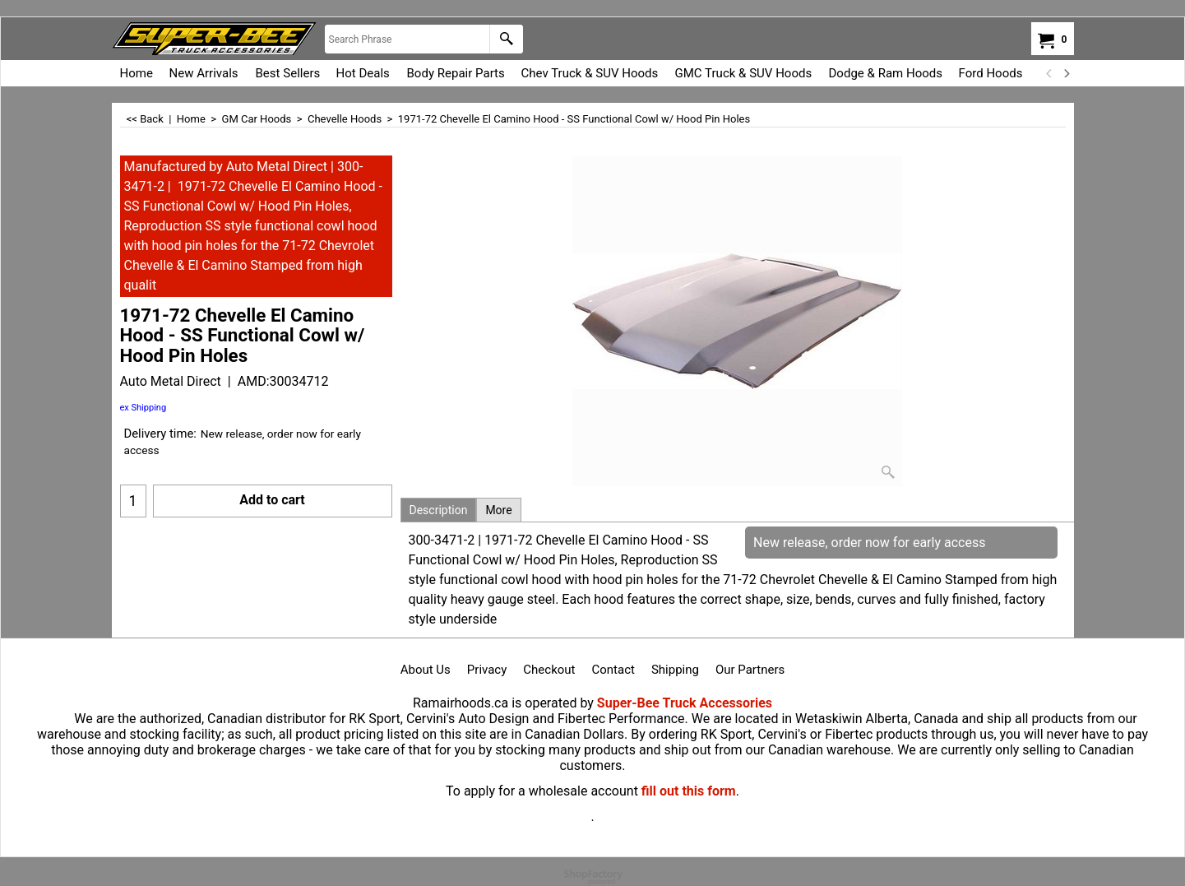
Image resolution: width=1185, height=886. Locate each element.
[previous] (1050, 73)
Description (439, 510)
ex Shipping (143, 407)
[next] (1066, 73)
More (498, 510)
